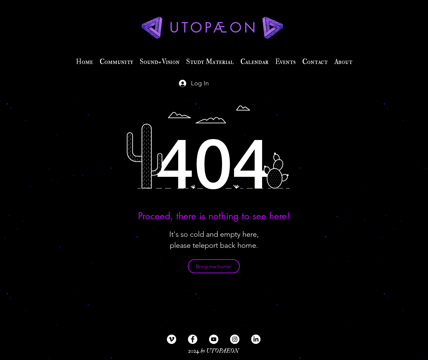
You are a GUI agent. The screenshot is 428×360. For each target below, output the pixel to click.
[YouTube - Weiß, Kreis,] (213, 339)
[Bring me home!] (214, 266)
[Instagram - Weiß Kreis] (234, 339)
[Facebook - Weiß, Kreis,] (192, 339)
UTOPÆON (214, 28)
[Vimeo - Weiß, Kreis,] (171, 339)
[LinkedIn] (255, 339)
